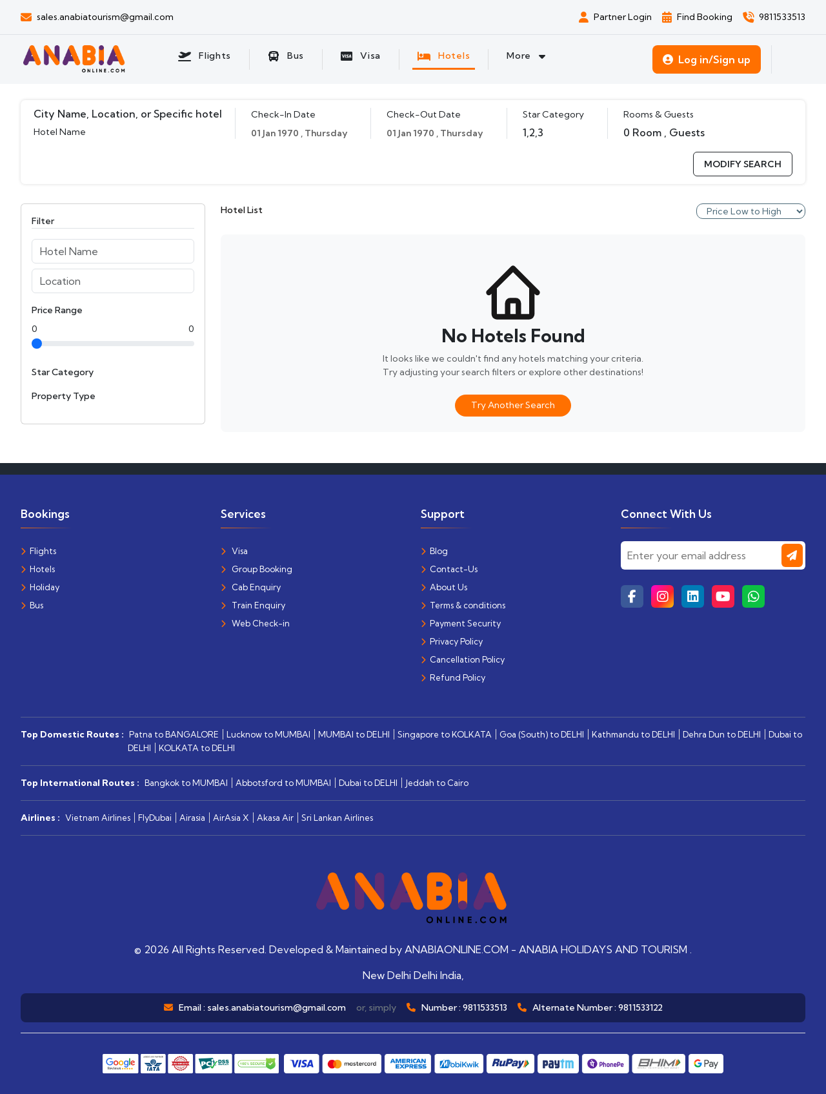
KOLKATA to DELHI (197, 748)
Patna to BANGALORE (174, 734)
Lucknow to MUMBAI (268, 734)
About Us (444, 587)
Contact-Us (449, 569)
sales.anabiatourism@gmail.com (276, 1007)
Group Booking (256, 569)
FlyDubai (155, 817)
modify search (742, 164)
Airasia (192, 817)
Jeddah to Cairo (436, 783)
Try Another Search (513, 405)
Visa (234, 551)
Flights (38, 551)
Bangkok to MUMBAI (186, 783)
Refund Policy (453, 677)
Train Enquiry (253, 605)
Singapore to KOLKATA (445, 734)
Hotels (38, 569)
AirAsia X (231, 817)
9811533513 (485, 1007)
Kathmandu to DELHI (633, 734)
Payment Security (461, 623)
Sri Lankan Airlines (337, 817)
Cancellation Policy (463, 659)
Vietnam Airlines (97, 817)
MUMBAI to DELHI (354, 734)
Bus (32, 605)
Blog (434, 551)
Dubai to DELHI (368, 783)
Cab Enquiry (251, 587)
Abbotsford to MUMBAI (283, 783)
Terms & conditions (463, 605)
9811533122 (640, 1007)
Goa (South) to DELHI (541, 734)
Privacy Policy (452, 641)
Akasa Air (275, 817)
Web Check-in (255, 623)
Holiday (40, 587)
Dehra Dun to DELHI (722, 734)
